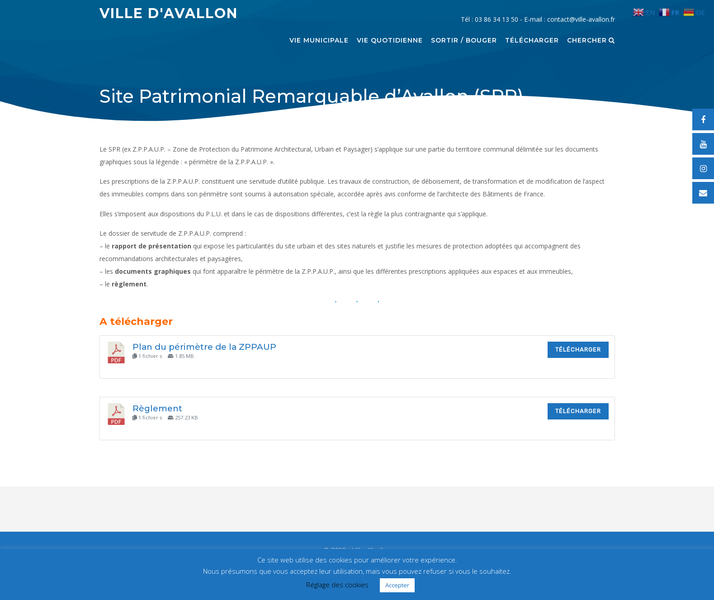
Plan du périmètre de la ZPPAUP (204, 347)
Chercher (591, 40)
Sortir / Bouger (464, 40)
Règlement (157, 408)
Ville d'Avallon (168, 13)
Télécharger (532, 40)
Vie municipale (319, 40)
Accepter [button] (397, 585)
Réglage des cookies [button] (337, 584)
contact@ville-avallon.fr (581, 19)
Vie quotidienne (390, 40)
